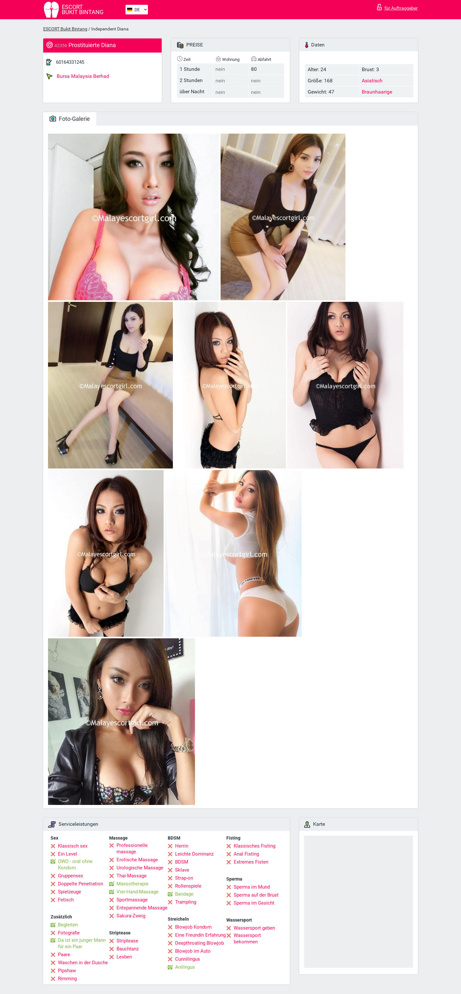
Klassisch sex (72, 846)
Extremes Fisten (251, 862)
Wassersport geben (254, 928)
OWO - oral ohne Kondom (75, 864)
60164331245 (70, 62)
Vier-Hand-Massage (137, 892)
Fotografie (69, 933)
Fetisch (66, 900)
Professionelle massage (132, 848)
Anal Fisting (246, 854)
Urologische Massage (140, 868)
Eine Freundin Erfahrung (200, 935)
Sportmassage (132, 900)
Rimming (67, 979)
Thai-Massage (132, 876)
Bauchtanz (128, 949)
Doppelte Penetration (80, 884)
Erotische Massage (137, 860)
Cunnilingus (187, 959)
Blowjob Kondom (193, 927)
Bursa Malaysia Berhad (77, 76)
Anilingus (185, 967)
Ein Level (67, 854)
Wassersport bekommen (247, 938)
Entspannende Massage (142, 908)
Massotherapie (133, 884)
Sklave (182, 870)
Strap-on (184, 878)
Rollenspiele (188, 886)
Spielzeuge (69, 892)
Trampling (185, 902)
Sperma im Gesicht (254, 903)
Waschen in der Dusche (83, 962)
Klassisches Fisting (254, 846)
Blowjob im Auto (193, 951)
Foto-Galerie (70, 118)
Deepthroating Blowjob (199, 943)
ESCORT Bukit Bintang (65, 28)
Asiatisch (372, 81)
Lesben (124, 957)
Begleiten (68, 925)
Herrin (181, 846)
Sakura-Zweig (131, 916)
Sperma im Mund (252, 887)
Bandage (184, 894)
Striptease (127, 941)
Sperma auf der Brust (256, 895)
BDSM (181, 862)
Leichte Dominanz (194, 854)
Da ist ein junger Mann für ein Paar (82, 943)
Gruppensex (70, 876)
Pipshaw (67, 970)
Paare (64, 954)
